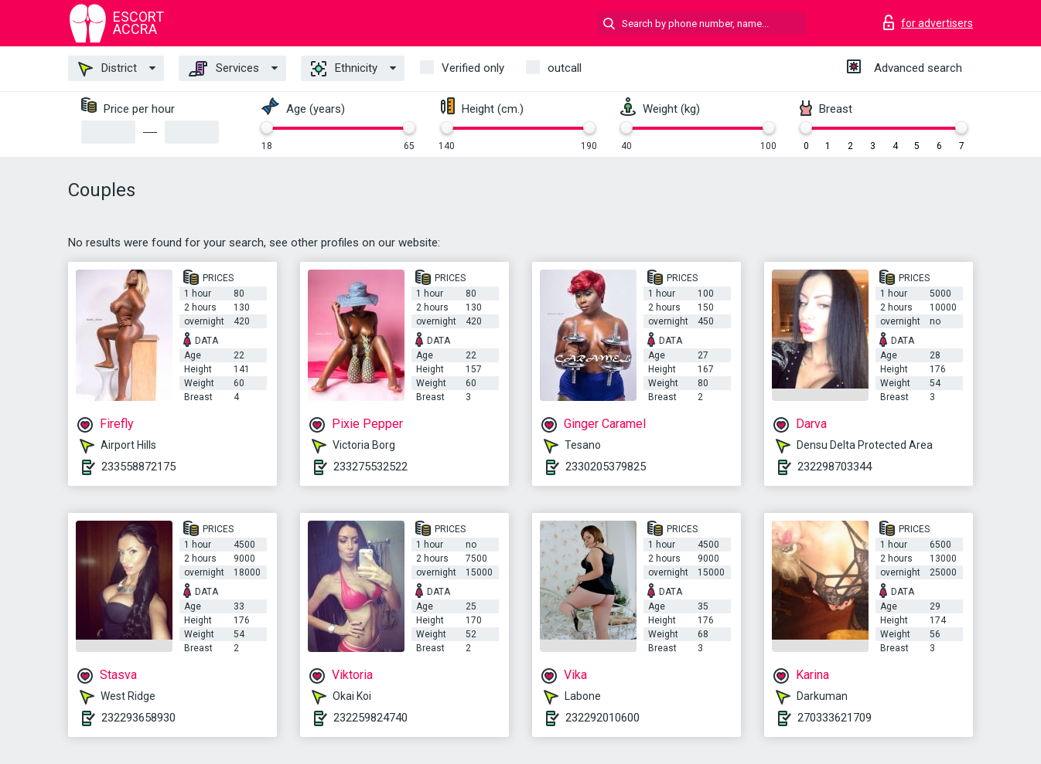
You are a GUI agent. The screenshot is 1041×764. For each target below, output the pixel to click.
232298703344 (834, 467)
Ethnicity (344, 68)
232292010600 (602, 718)
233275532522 (370, 467)
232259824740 (370, 718)
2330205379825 (605, 467)
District (107, 68)
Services (224, 68)
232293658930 (138, 718)
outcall (565, 68)
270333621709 (834, 718)
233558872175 (138, 467)
